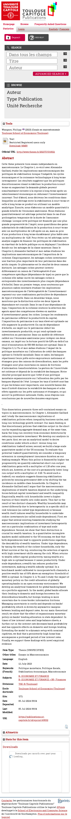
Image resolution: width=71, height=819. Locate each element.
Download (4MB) (18, 145)
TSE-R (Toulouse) (28, 684)
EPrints (61, 807)
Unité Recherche (24, 106)
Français (64, 29)
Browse (24, 24)
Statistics (8, 28)
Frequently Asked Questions (50, 24)
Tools (7, 123)
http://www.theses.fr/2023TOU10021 (36, 151)
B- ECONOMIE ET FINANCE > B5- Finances (42, 679)
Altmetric (10, 732)
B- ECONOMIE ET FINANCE (34, 676)
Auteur (14, 92)
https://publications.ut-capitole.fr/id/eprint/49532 (33, 718)
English (53, 29)
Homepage (9, 24)
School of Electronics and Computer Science (42, 810)
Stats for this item (15, 739)
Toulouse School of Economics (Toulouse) (25, 133)
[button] (66, 727)
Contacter (6, 800)
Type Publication (25, 99)
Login (21, 29)
